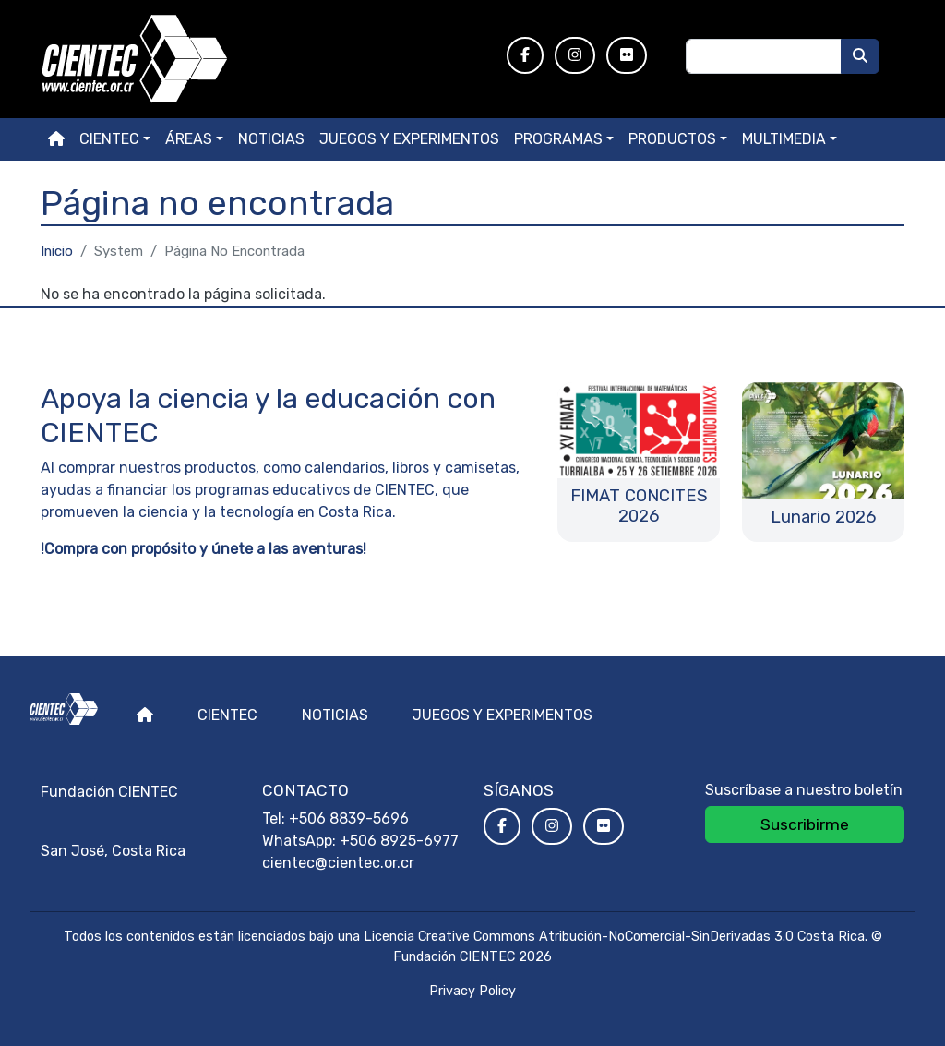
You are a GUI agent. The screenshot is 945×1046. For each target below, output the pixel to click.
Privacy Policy (472, 991)
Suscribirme (804, 824)
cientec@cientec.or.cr (338, 863)
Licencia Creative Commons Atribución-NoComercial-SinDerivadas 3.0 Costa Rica (614, 936)
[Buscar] (860, 56)
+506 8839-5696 (349, 818)
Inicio (57, 251)
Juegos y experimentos (409, 139)
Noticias (271, 139)
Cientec (227, 715)
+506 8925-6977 (399, 840)
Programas (558, 139)
